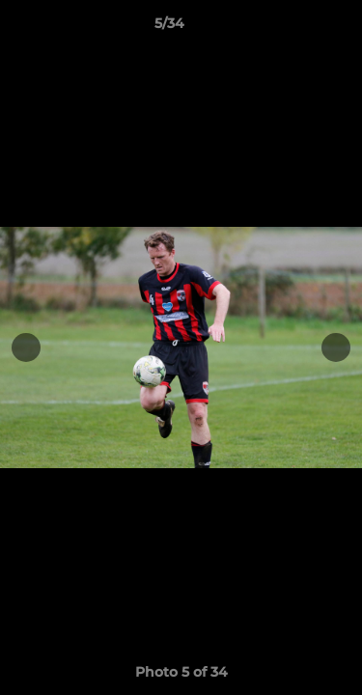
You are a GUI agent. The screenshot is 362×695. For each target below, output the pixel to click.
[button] (292, 28)
